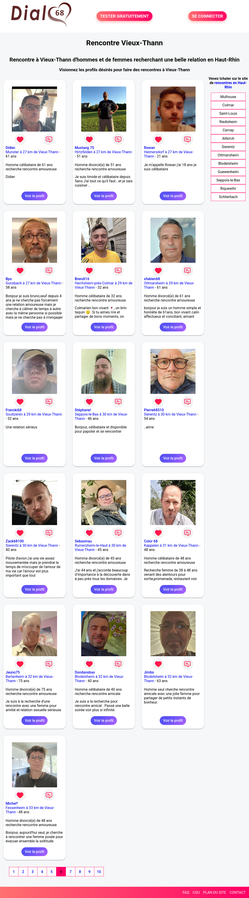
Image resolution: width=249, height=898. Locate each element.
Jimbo (149, 672)
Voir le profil (34, 196)
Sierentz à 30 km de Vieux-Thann (170, 414)
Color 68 (151, 541)
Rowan (149, 148)
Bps (9, 279)
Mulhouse (228, 97)
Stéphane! (83, 410)
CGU (196, 892)
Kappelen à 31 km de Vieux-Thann (171, 545)
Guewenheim (228, 172)
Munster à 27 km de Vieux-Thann (32, 152)
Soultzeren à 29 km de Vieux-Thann (34, 414)
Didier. (11, 148)
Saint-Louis (228, 113)
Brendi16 (82, 279)
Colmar (228, 105)
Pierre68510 (154, 410)
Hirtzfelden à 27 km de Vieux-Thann (103, 152)
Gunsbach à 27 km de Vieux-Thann (33, 283)
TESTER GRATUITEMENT (124, 16)
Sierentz (228, 147)
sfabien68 (152, 279)
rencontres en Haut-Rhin (230, 85)
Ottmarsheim (228, 155)
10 (99, 872)
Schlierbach (228, 197)
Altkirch (228, 138)
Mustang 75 (84, 148)
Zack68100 (15, 541)
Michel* (12, 803)
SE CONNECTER (207, 16)
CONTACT (237, 892)
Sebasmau (83, 541)
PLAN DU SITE (214, 892)
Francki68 (13, 410)
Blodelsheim (228, 163)
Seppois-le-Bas (228, 180)
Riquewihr (228, 188)
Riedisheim (228, 122)
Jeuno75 (13, 672)
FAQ (186, 892)
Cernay (228, 130)
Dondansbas (85, 672)
